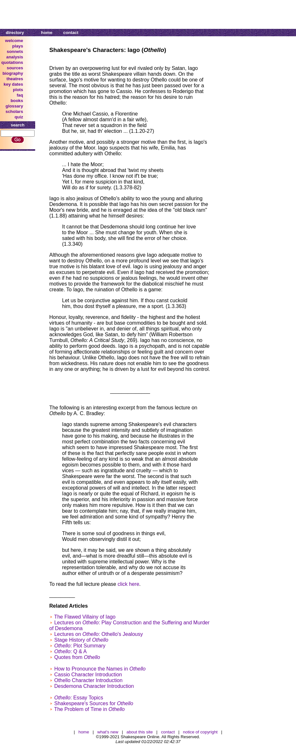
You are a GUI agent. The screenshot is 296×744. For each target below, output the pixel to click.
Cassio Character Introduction (88, 674)
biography (13, 73)
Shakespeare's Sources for (93, 703)
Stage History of (81, 640)
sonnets (15, 51)
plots (18, 89)
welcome (14, 40)
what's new (107, 732)
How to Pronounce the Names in (100, 668)
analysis (14, 57)
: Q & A (70, 651)
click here (128, 584)
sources (15, 67)
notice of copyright (200, 732)
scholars (14, 111)
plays (17, 46)
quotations (12, 62)
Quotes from (77, 657)
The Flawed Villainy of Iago (85, 617)
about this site (139, 732)
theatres (14, 78)
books (17, 100)
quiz (18, 117)
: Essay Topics (78, 697)
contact (70, 32)
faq (20, 95)
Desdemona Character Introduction (94, 686)
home (46, 32)
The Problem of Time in (89, 709)
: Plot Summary (79, 645)
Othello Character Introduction (88, 680)
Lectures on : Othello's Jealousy (98, 634)
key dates (13, 84)
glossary (14, 106)
